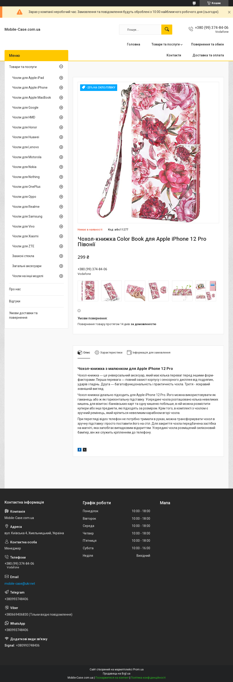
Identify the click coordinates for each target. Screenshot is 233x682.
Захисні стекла (23, 256)
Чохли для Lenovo (25, 147)
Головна (133, 44)
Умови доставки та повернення (23, 315)
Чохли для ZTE (23, 246)
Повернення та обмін (207, 44)
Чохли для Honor (24, 127)
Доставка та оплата (208, 55)
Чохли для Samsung (27, 216)
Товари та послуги (166, 44)
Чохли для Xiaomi (25, 236)
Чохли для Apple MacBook (31, 97)
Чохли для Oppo (24, 196)
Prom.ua (138, 669)
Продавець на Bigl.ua (116, 673)
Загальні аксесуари (26, 266)
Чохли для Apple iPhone (30, 87)
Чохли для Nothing (26, 177)
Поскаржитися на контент (112, 677)
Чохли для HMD (23, 117)
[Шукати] (166, 30)
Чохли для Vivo (23, 226)
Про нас (15, 289)
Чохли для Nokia (24, 167)
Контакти (174, 55)
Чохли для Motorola (26, 157)
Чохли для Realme (26, 206)
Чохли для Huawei (25, 137)
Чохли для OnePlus (26, 186)
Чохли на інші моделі (27, 276)
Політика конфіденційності (148, 677)
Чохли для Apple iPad (28, 78)
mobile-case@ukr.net (20, 583)
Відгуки (14, 301)
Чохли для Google (25, 107)
